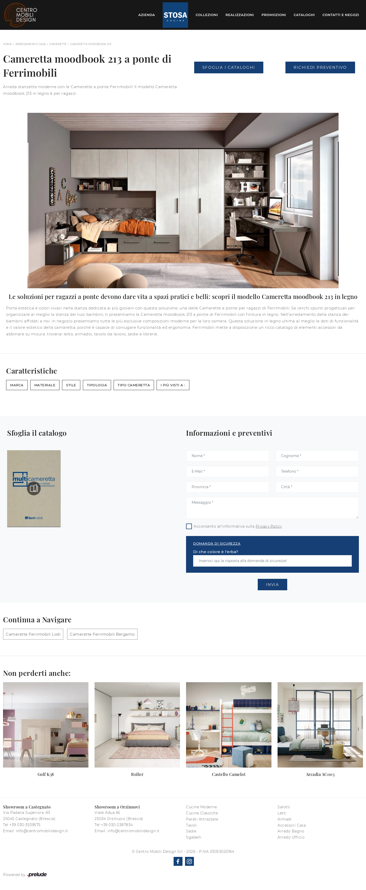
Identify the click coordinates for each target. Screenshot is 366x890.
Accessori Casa (292, 825)
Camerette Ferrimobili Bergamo (102, 634)
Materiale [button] (45, 385)
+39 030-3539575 (25, 825)
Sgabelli (193, 837)
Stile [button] (71, 385)
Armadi (285, 819)
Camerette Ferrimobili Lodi (33, 634)
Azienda (146, 15)
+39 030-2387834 (117, 825)
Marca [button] (17, 385)
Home (7, 44)
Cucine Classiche (202, 813)
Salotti (284, 807)
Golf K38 (46, 774)
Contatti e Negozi (341, 15)
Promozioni (274, 15)
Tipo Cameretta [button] (134, 385)
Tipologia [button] (97, 385)
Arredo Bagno (291, 831)
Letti (282, 813)
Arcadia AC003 (320, 774)
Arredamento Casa (31, 44)
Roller (137, 774)
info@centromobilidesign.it (42, 831)
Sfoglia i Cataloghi (228, 67)
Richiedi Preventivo (320, 67)
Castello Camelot (229, 774)
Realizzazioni (239, 15)
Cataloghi (304, 15)
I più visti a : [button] (173, 385)
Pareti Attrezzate (202, 819)
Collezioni (207, 15)
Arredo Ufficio (291, 837)
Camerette (58, 44)
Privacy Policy (269, 526)
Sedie (191, 831)
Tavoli (191, 825)
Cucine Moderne (201, 807)
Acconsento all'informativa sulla (238, 526)
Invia (272, 584)
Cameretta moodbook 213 (90, 44)
